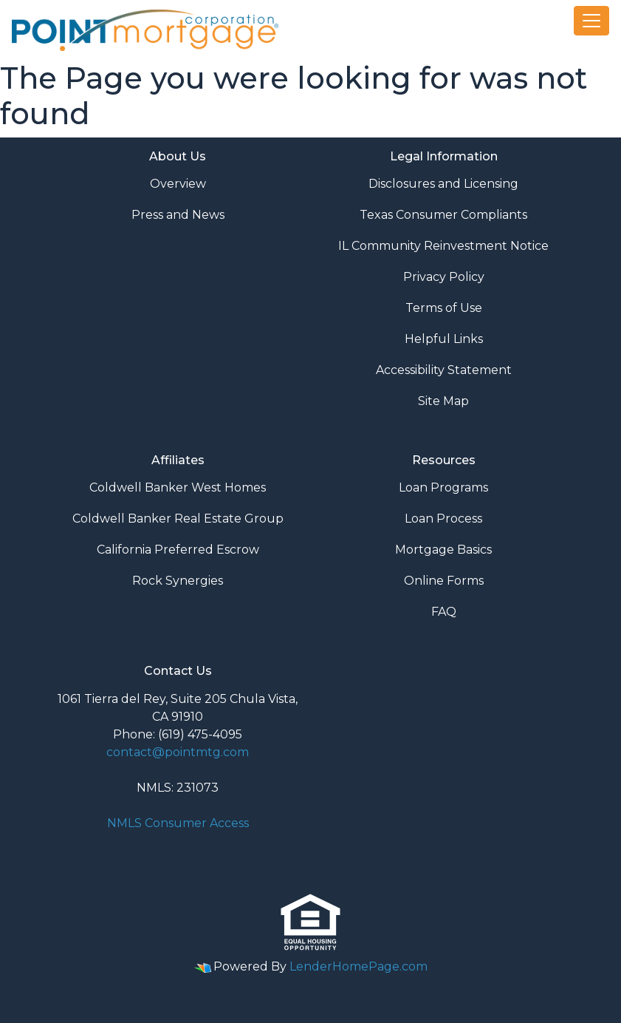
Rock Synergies (177, 581)
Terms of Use (443, 308)
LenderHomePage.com (358, 966)
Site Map (443, 401)
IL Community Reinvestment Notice (443, 246)
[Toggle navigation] (591, 20)
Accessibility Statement (444, 370)
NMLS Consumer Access (178, 823)
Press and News (177, 215)
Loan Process (443, 519)
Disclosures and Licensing (443, 184)
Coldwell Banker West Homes (177, 487)
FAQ (443, 612)
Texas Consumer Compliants (443, 215)
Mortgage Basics (443, 550)
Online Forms (444, 581)
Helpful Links (444, 339)
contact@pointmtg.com (177, 752)
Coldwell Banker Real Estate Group (178, 519)
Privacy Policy (443, 277)
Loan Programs (443, 487)
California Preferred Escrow (178, 550)
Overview (178, 184)
